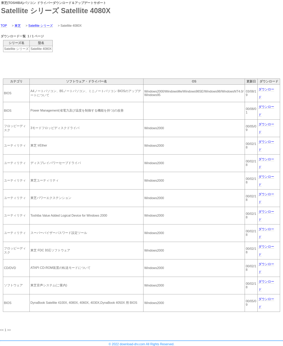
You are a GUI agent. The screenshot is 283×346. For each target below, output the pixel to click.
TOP (4, 25)
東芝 (18, 25)
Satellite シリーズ (40, 25)
